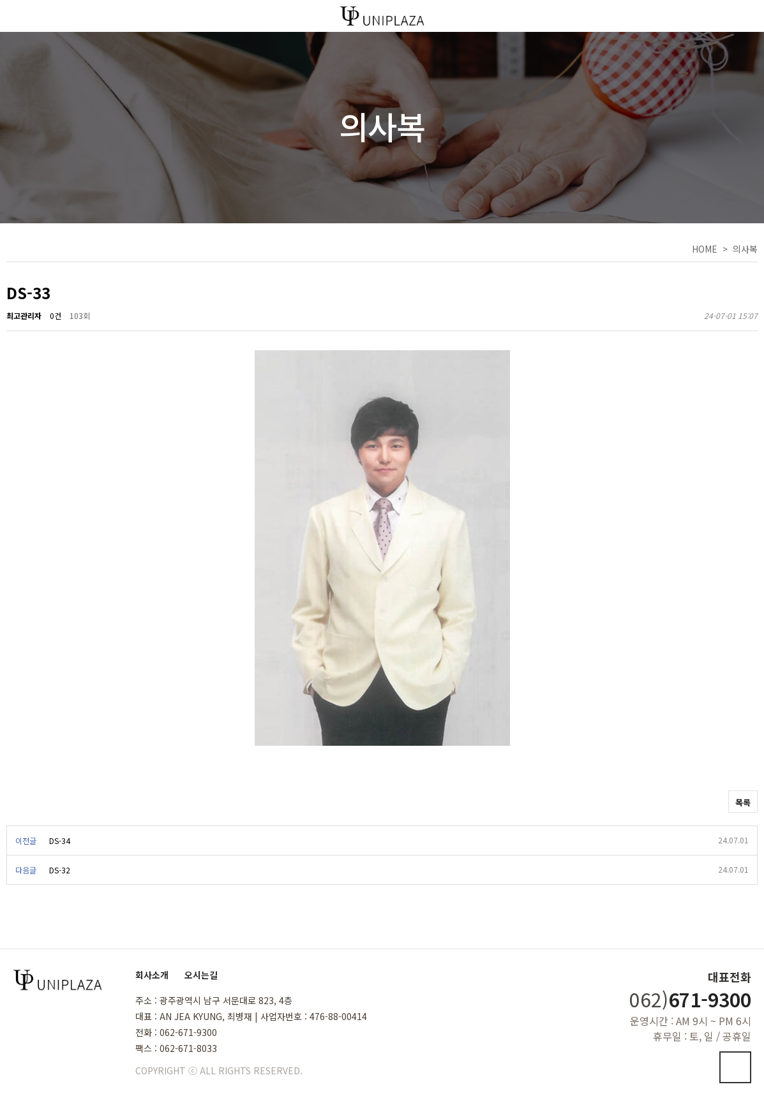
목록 (743, 802)
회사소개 (152, 974)
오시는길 (201, 974)
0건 (55, 315)
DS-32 (59, 869)
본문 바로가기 (0, 0)
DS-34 (59, 840)
